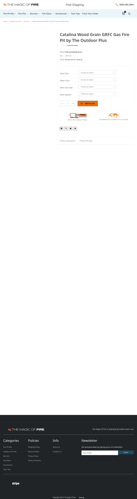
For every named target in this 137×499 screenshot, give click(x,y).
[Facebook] (61, 128)
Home (5, 21)
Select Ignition (65, 94)
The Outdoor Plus (73, 52)
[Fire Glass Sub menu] (52, 13)
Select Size (64, 73)
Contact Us (115, 119)
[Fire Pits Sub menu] (27, 13)
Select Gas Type (66, 87)
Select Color (65, 80)
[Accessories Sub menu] (68, 13)
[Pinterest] (75, 128)
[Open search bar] (129, 14)
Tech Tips (75, 13)
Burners (34, 13)
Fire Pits (22, 13)
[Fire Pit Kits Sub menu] (15, 13)
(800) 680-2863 (126, 4)
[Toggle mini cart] (123, 13)
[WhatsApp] (70, 128)
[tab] (67, 141)
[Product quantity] (68, 103)
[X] (66, 128)
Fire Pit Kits (8, 13)
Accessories (61, 13)
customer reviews (72, 45)
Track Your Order (90, 13)
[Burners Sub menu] (39, 13)
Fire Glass (46, 13)
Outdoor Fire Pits (15, 21)
